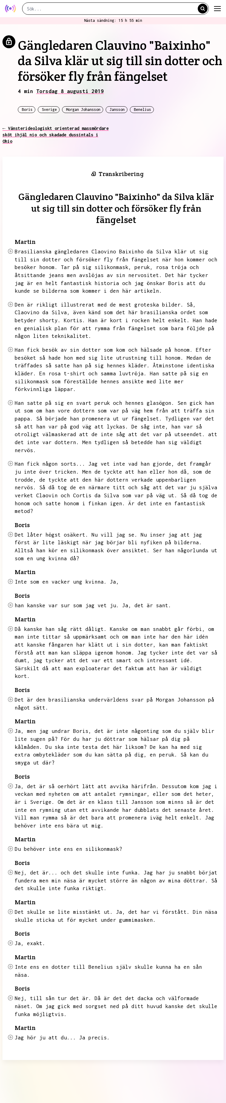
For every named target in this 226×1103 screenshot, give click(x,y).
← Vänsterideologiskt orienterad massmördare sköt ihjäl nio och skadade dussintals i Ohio (55, 135)
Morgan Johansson (83, 109)
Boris (27, 109)
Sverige (49, 109)
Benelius (142, 109)
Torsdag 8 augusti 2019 (70, 91)
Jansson (117, 109)
